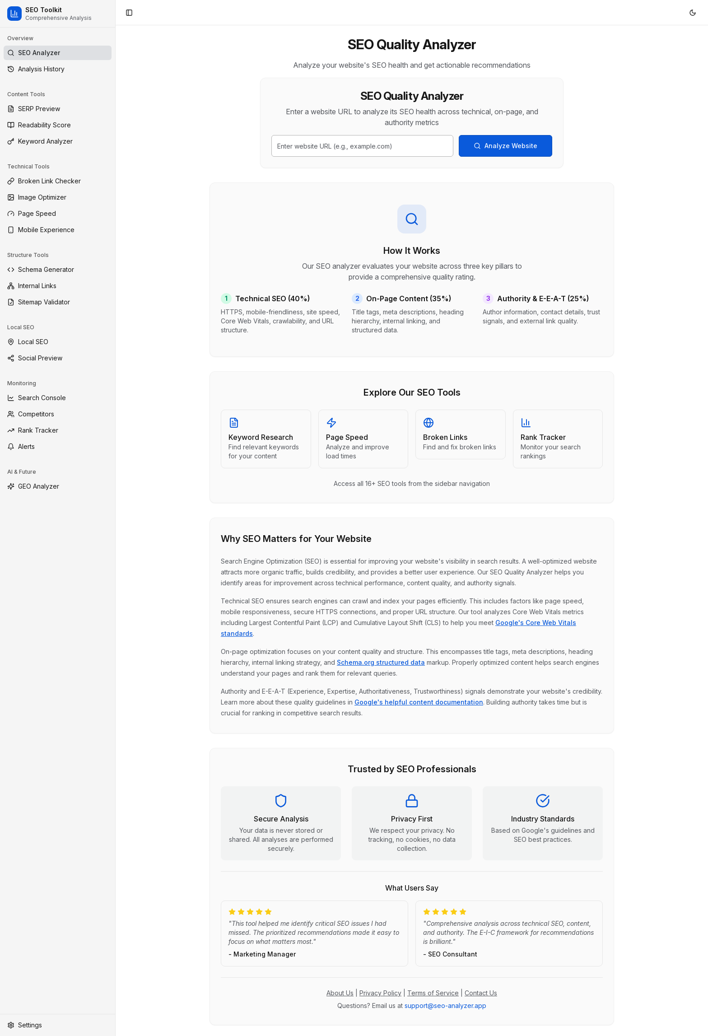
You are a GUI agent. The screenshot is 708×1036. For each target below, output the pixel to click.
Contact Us (481, 993)
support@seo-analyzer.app (445, 1005)
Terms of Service (433, 993)
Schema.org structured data (381, 662)
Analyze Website (505, 145)
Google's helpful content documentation (418, 702)
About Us (340, 993)
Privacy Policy (380, 993)
